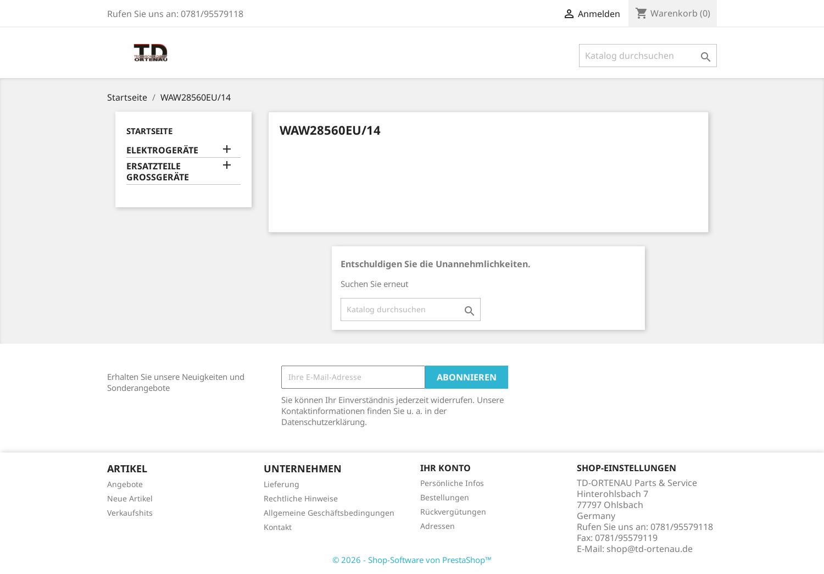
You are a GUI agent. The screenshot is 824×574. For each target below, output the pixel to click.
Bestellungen (444, 497)
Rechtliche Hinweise (301, 498)
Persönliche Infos (452, 483)
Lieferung (281, 484)
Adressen (437, 526)
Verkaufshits (130, 512)
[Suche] (648, 55)
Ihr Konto (445, 468)
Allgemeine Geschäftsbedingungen (329, 512)
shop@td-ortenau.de (649, 549)
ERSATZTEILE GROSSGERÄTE (157, 172)
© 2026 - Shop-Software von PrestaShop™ (412, 559)
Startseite (149, 130)
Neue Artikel (130, 498)
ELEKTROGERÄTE (162, 150)
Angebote (125, 484)
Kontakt (278, 527)
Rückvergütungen (453, 511)
